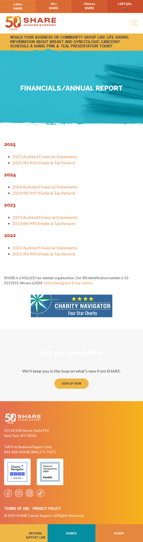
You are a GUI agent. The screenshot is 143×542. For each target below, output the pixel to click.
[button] (135, 23)
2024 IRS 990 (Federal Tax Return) (43, 192)
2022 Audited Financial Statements (44, 247)
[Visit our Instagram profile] (30, 493)
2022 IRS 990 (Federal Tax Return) (43, 253)
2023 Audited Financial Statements (44, 217)
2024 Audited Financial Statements (44, 186)
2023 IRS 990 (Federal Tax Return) (43, 223)
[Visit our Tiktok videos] (40, 493)
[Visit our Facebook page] (8, 493)
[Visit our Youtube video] (19, 493)
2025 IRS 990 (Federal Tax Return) (43, 162)
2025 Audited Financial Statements (44, 156)
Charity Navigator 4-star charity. (68, 283)
